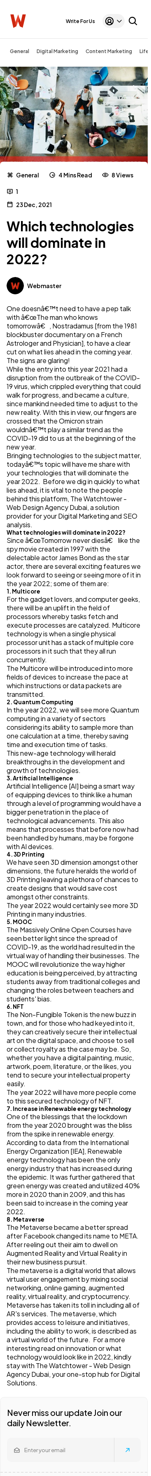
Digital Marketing (57, 51)
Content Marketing (109, 51)
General (19, 51)
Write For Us (80, 21)
